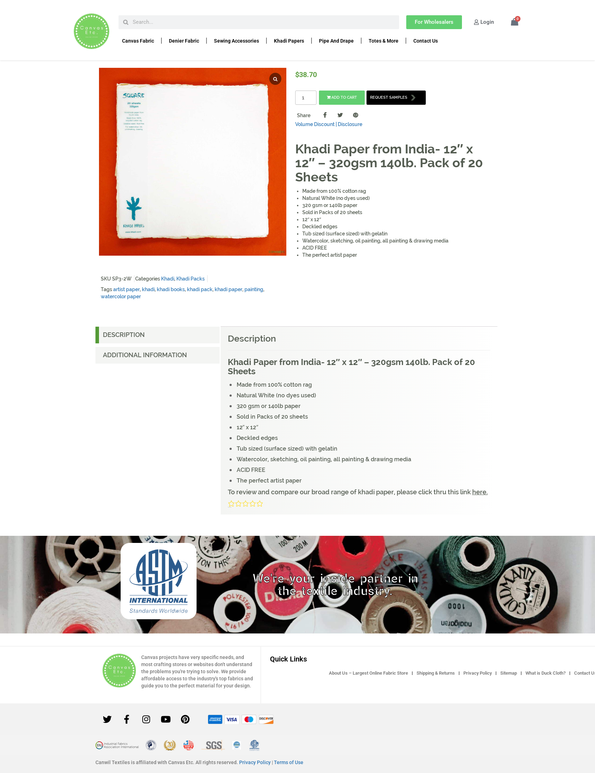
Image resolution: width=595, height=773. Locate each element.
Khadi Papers (289, 41)
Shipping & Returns (436, 673)
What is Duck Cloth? (545, 673)
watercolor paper (121, 296)
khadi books (171, 289)
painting (253, 289)
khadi (148, 289)
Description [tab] (124, 334)
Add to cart (342, 97)
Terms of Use (288, 762)
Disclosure (350, 124)
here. (480, 492)
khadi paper (228, 289)
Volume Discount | (316, 124)
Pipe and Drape (336, 41)
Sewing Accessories (236, 41)
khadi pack (200, 289)
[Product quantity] (305, 98)
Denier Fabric (184, 41)
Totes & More (383, 41)
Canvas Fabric (138, 41)
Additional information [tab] (145, 355)
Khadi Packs (190, 279)
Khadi (167, 279)
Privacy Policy (477, 673)
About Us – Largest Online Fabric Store (368, 673)
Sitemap (508, 673)
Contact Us (425, 41)
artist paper (126, 289)
